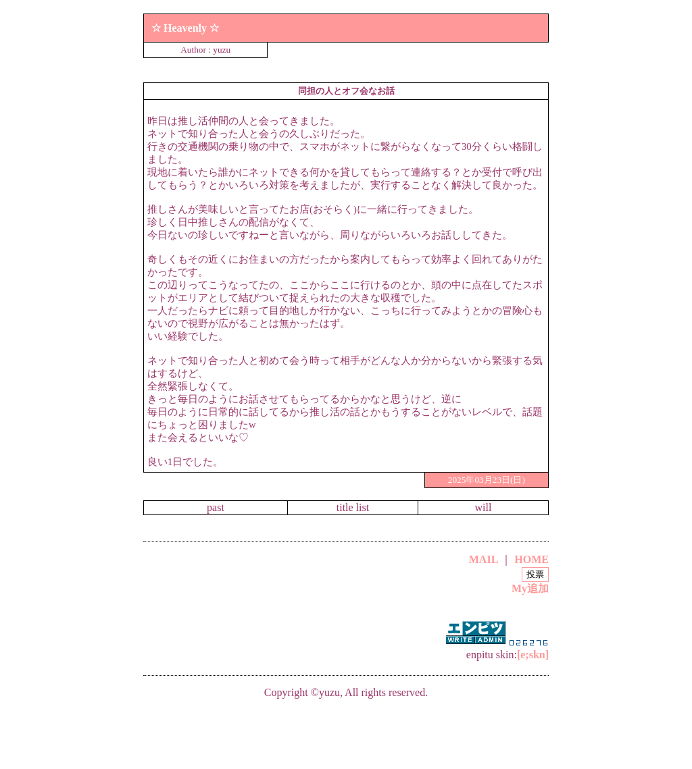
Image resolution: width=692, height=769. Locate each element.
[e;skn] (533, 654)
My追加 (530, 588)
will (483, 507)
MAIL (484, 559)
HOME (531, 559)
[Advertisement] (346, 731)
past (215, 507)
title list (353, 507)
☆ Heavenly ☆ (185, 28)
